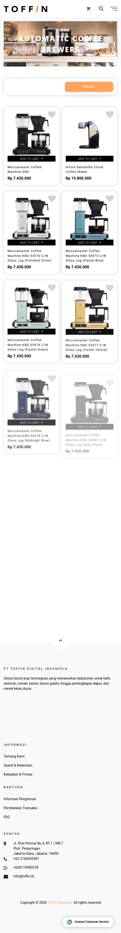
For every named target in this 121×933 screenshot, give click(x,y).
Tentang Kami (14, 756)
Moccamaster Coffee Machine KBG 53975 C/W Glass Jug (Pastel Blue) (86, 255)
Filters (89, 86)
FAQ (7, 817)
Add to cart (31, 158)
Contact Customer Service (88, 922)
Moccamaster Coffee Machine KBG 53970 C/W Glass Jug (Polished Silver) (30, 255)
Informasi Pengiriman (20, 799)
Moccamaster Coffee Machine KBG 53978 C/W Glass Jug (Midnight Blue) (29, 448)
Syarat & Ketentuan (18, 765)
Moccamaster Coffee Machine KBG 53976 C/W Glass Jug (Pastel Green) (28, 350)
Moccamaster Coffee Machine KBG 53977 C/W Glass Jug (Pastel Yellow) (87, 352)
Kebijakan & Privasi (18, 774)
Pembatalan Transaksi (20, 808)
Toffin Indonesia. (60, 902)
